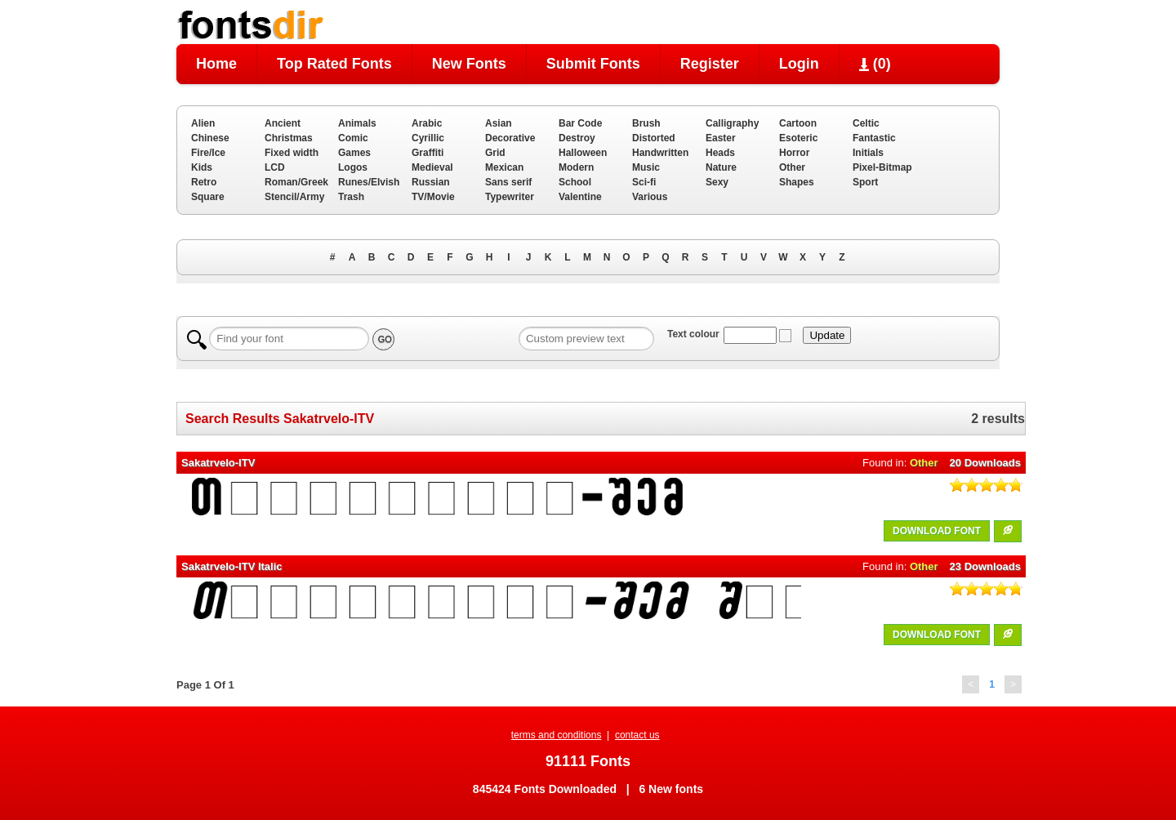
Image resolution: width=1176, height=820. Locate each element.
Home (216, 64)
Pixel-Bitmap (882, 167)
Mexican (504, 167)
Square (208, 197)
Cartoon (798, 123)
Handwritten (660, 152)
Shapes (796, 182)
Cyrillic (428, 138)
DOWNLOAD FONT (937, 531)
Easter (721, 138)
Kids (201, 167)
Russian (431, 182)
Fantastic (874, 138)
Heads (720, 152)
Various (649, 197)
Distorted (653, 138)
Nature (721, 167)
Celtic (866, 123)
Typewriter (509, 197)
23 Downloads (985, 566)
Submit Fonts (593, 64)
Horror (794, 152)
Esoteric (798, 138)
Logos (353, 167)
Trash (351, 197)
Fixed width (291, 152)
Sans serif (508, 182)
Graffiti (427, 152)
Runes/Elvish (368, 182)
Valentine (580, 197)
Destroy (577, 138)
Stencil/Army (294, 197)
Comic (353, 138)
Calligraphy (732, 123)
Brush (646, 123)
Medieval (432, 167)
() (875, 64)
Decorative (510, 138)
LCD (275, 167)
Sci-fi (644, 182)
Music (646, 167)
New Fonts (469, 64)
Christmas (289, 138)
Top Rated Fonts (334, 64)
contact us (637, 735)
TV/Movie (433, 197)
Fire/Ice (208, 152)
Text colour (693, 334)
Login (799, 64)
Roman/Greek (296, 182)
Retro (203, 182)
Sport (865, 182)
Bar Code (580, 123)
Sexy (717, 182)
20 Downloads (985, 463)
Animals (357, 123)
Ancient (283, 123)
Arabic (427, 123)
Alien (203, 123)
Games (354, 152)
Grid (495, 152)
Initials (868, 152)
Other (792, 167)
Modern (576, 167)
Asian (498, 123)
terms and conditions (556, 735)
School (575, 182)
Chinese (210, 138)
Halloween (583, 152)
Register (709, 64)
